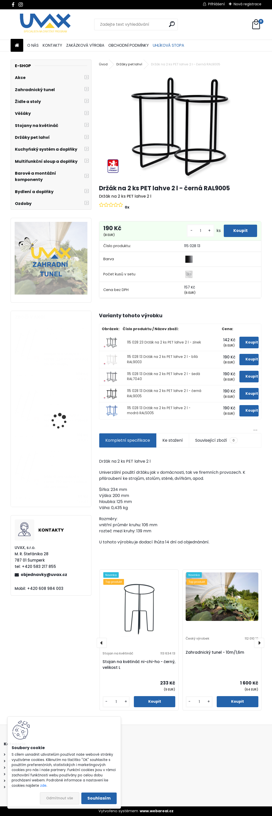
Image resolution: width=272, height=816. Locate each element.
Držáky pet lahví (129, 64)
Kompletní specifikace (127, 440)
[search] (172, 24)
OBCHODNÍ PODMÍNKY (128, 45)
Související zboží (216, 440)
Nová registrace (247, 4)
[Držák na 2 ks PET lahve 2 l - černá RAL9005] (180, 126)
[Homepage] (17, 45)
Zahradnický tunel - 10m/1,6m (215, 652)
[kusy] (199, 230)
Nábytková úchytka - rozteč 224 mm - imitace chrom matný (66, 359)
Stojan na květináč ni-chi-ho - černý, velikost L (139, 664)
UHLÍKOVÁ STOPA (168, 45)
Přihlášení (216, 4)
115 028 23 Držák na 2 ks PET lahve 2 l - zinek (164, 342)
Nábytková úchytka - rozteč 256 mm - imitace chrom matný (66, 420)
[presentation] (102, 643)
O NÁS (33, 45)
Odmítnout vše (59, 798)
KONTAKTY (52, 45)
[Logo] (45, 24)
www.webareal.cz (157, 810)
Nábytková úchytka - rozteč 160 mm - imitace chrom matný (65, 481)
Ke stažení (172, 440)
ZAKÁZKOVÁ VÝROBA (85, 45)
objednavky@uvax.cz (44, 574)
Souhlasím (99, 798)
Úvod (103, 64)
